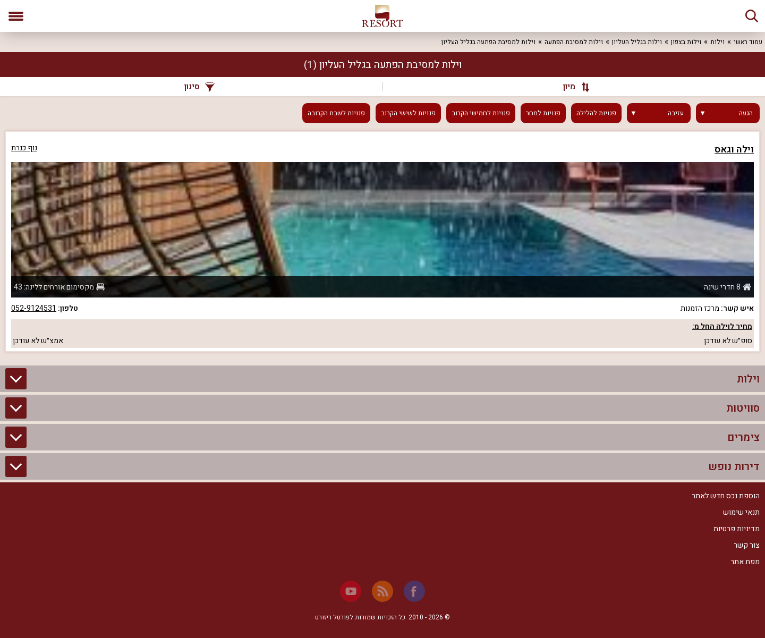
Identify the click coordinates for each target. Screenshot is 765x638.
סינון (199, 86)
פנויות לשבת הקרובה (336, 113)
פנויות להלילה (596, 113)
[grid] (382, 241)
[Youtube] (350, 591)
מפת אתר (745, 561)
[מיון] (571, 86)
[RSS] (382, 591)
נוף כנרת (24, 148)
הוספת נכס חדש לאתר (726, 495)
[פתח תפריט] (16, 16)
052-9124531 (33, 308)
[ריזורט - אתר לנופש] (382, 16)
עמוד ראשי (748, 42)
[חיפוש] (751, 16)
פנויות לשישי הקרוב (408, 113)
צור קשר (747, 545)
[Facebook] (414, 591)
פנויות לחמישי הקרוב (481, 113)
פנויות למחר (543, 113)
